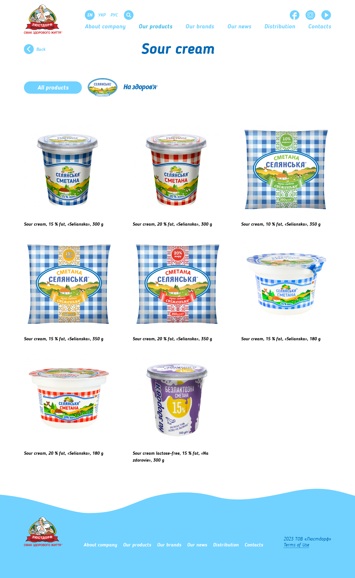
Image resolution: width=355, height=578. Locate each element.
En (89, 15)
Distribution (279, 27)
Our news (239, 27)
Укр (102, 15)
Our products (155, 27)
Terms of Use (296, 545)
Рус (114, 15)
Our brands (199, 27)
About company (105, 27)
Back (40, 49)
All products (53, 88)
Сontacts (319, 27)
